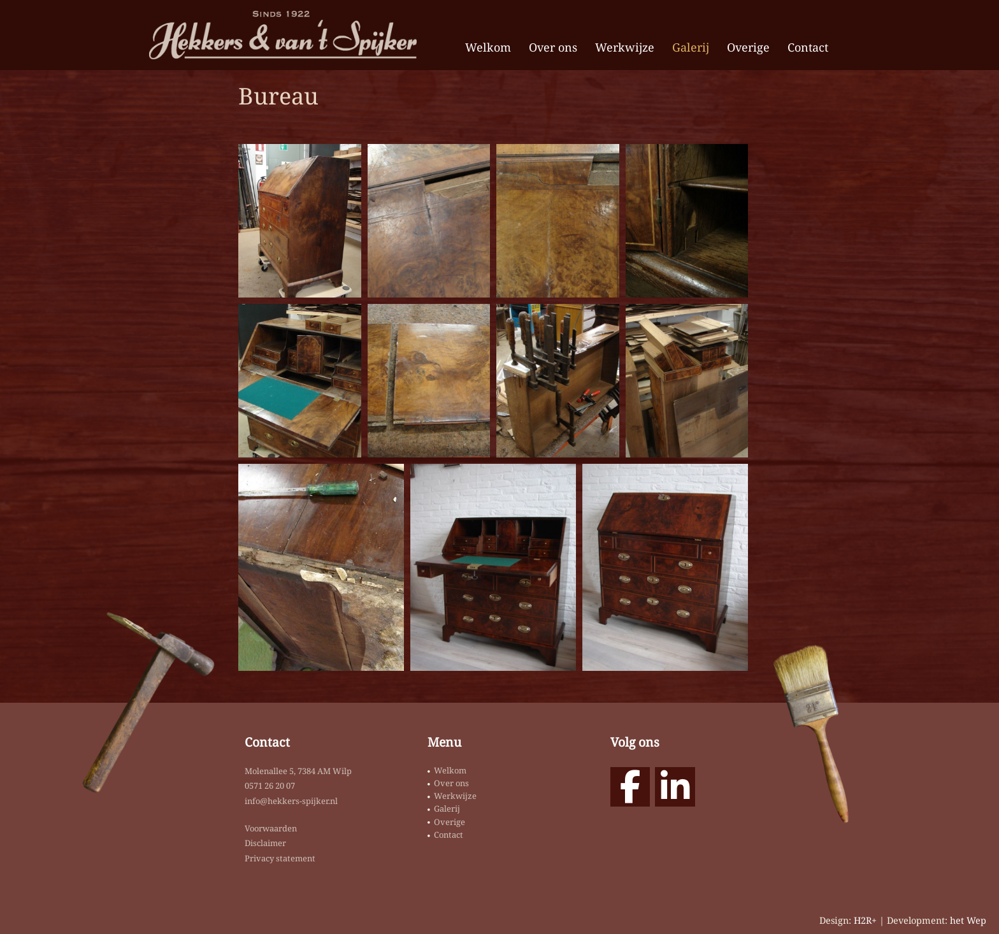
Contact (807, 47)
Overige (748, 47)
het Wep (968, 920)
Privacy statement (280, 858)
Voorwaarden (271, 828)
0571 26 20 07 (270, 785)
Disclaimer (265, 843)
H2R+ (865, 920)
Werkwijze (624, 47)
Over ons (553, 47)
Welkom (488, 47)
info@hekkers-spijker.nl (291, 801)
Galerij (690, 47)
